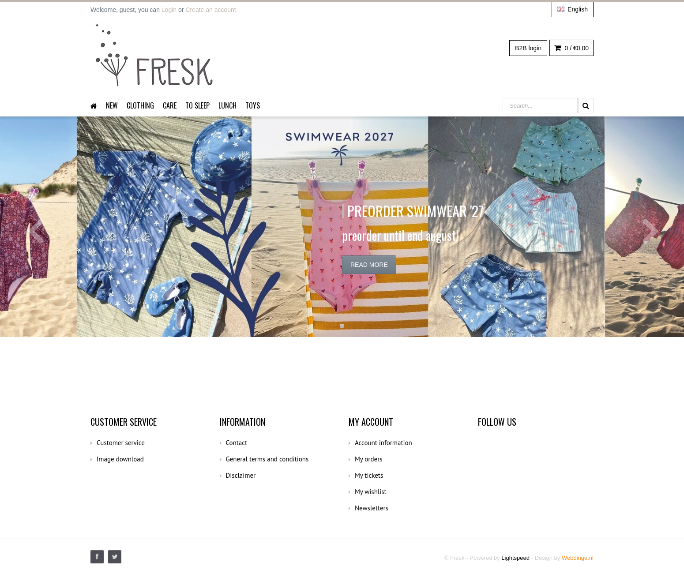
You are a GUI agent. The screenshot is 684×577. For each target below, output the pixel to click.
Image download (120, 459)
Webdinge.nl (578, 558)
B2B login (528, 48)
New (112, 105)
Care (170, 105)
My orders (369, 459)
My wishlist (371, 491)
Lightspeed (515, 558)
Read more (369, 264)
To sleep (197, 105)
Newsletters (371, 508)
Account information (383, 442)
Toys (252, 105)
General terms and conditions (267, 459)
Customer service (121, 442)
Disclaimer (241, 475)
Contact (237, 442)
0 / (571, 48)
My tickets (369, 475)
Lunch (227, 105)
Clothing (140, 105)
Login (169, 9)
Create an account (210, 9)
